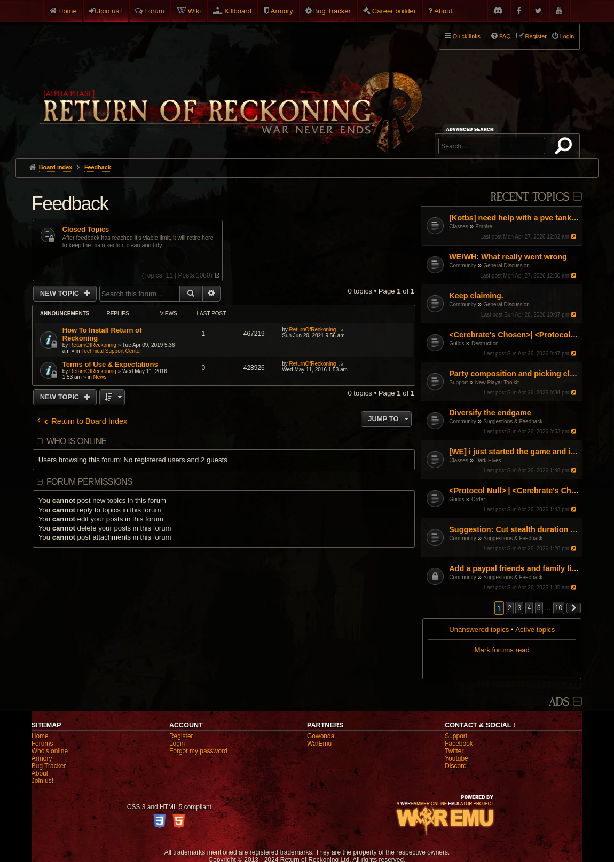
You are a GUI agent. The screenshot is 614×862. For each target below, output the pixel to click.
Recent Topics (529, 197)
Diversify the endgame (490, 412)
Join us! (42, 781)
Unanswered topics (479, 630)
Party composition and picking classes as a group (514, 373)
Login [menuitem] (567, 36)
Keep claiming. (476, 295)
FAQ (505, 36)
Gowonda (320, 736)
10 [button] (558, 608)
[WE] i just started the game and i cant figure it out (514, 451)
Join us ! (110, 11)
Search (565, 148)
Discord (456, 766)
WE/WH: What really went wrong (508, 256)
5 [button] (539, 608)
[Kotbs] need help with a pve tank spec (514, 217)
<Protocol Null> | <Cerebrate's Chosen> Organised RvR (514, 490)
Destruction (485, 343)
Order (478, 499)
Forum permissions (89, 481)
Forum (154, 11)
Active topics (535, 630)
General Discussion (506, 265)
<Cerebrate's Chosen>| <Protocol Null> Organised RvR (514, 334)
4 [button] (529, 608)
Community (462, 265)
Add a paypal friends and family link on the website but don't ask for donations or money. (514, 568)
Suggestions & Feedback (512, 421)
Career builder (394, 11)
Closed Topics (85, 229)
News (100, 377)
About (443, 11)
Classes (458, 227)
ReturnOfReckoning (92, 345)
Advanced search (471, 128)
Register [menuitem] (536, 36)
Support (458, 382)
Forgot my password (198, 751)
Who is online (76, 441)
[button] (573, 608)
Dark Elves (488, 460)
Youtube (456, 758)
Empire (483, 227)
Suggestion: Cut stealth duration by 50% (514, 529)
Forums (42, 743)
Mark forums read (502, 650)
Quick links (467, 36)
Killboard (237, 11)
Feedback (70, 204)
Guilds (456, 343)
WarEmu (319, 743)
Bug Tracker (332, 11)
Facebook (459, 743)
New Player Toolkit (497, 382)
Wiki (194, 11)
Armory (282, 11)
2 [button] (509, 608)
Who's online (50, 751)
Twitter (454, 751)
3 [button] (519, 608)
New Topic (60, 293)
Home (67, 11)
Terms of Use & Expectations (110, 364)
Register (181, 736)
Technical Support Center (111, 351)
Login (177, 743)
